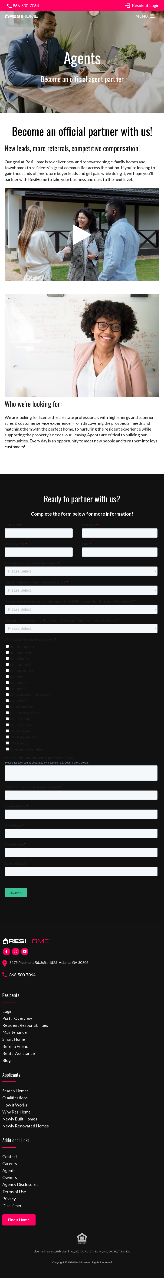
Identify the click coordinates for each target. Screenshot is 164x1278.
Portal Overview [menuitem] (17, 1018)
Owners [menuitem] (9, 1177)
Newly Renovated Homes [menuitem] (25, 1125)
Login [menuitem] (7, 1011)
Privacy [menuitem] (9, 1198)
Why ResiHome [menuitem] (16, 1111)
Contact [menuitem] (9, 1156)
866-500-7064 (26, 5)
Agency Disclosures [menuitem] (20, 1184)
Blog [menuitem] (6, 1060)
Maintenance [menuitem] (14, 1032)
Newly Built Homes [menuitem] (19, 1118)
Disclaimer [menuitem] (12, 1205)
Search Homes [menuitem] (15, 1090)
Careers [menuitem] (9, 1163)
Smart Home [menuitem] (13, 1039)
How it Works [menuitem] (14, 1104)
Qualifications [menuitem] (15, 1097)
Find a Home (19, 1220)
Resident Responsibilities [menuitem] (25, 1025)
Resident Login (142, 5)
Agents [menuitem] (9, 1170)
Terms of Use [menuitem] (14, 1191)
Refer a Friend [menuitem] (15, 1046)
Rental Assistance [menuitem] (18, 1053)
